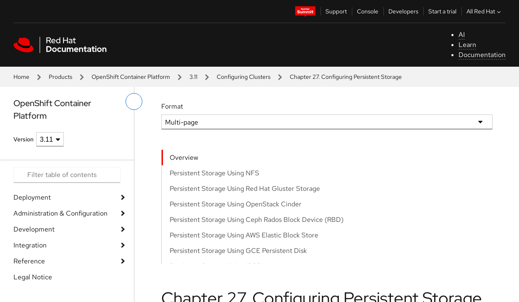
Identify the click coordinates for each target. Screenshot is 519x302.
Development (34, 229)
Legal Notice (32, 277)
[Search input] (67, 175)
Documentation (482, 54)
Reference (29, 261)
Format (172, 106)
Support (336, 11)
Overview (184, 157)
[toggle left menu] (134, 101)
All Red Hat (485, 11)
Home (21, 77)
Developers (403, 11)
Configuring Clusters (243, 77)
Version (23, 139)
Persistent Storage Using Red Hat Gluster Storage (245, 188)
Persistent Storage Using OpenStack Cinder (235, 204)
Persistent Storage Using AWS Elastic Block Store (244, 235)
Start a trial (442, 11)
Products (60, 77)
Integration (30, 245)
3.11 (193, 77)
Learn (467, 44)
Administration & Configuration (60, 213)
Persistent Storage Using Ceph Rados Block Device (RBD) (256, 219)
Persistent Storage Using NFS (214, 173)
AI (462, 34)
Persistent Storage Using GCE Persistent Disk (238, 250)
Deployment (32, 197)
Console (367, 11)
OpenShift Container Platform (131, 77)
